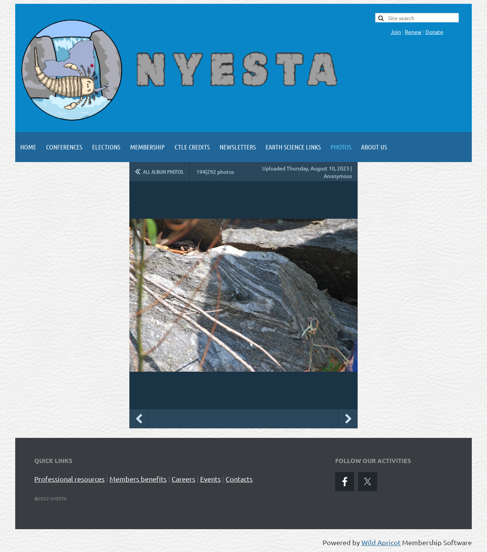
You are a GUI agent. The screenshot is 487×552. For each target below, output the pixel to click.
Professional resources (69, 479)
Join (396, 31)
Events (210, 479)
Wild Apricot (381, 542)
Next (348, 418)
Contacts (239, 479)
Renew (413, 31)
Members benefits (138, 479)
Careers (183, 479)
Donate (434, 31)
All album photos (163, 171)
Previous (138, 418)
